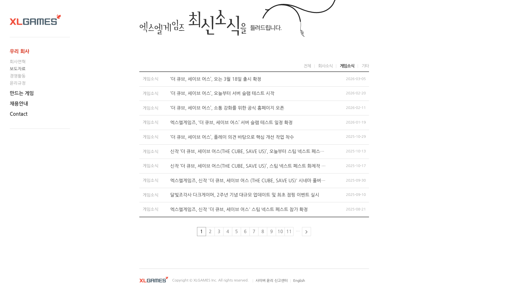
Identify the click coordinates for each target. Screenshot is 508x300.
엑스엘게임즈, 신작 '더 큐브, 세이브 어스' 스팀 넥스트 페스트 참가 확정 (239, 209)
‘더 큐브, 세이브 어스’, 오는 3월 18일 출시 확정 (215, 79)
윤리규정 (18, 83)
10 (280, 231)
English (299, 280)
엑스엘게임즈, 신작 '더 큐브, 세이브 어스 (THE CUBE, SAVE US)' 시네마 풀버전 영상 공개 (248, 180)
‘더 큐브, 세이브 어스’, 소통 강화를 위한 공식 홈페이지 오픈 (227, 108)
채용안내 (19, 103)
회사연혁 (18, 62)
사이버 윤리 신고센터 (272, 280)
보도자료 (18, 69)
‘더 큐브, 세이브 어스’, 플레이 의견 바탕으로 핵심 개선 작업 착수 (232, 137)
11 (289, 231)
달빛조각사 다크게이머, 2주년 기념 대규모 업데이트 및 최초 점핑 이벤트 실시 (244, 195)
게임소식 (347, 66)
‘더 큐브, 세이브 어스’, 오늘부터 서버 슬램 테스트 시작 (222, 93)
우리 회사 (19, 51)
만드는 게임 (22, 93)
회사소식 (325, 66)
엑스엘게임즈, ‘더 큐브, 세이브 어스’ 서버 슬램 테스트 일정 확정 (231, 122)
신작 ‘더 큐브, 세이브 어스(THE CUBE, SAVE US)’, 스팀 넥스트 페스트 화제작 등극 (248, 166)
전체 (307, 66)
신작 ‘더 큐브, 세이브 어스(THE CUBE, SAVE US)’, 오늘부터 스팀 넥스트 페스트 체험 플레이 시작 (248, 151)
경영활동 (18, 76)
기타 (365, 66)
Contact (19, 114)
